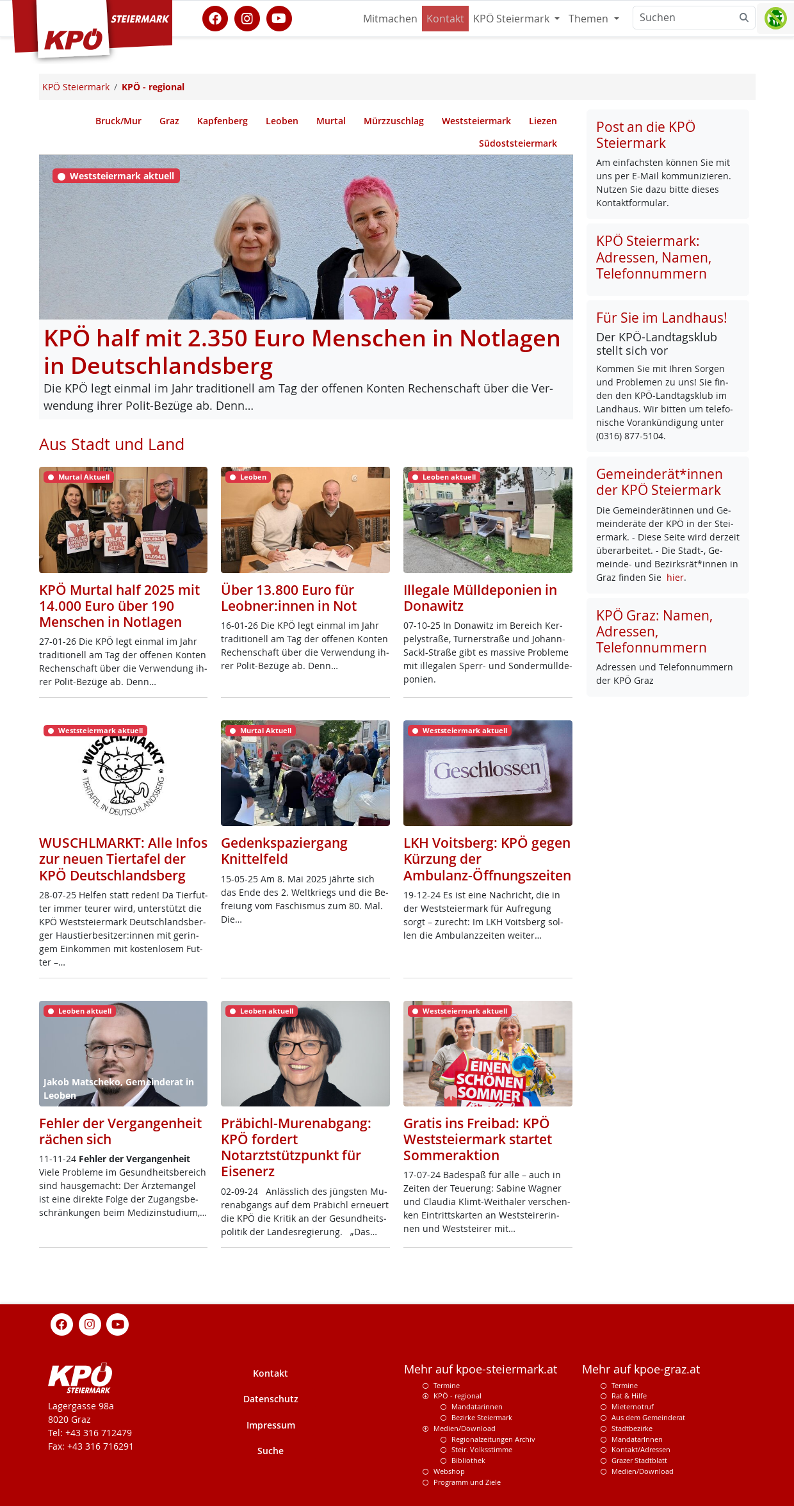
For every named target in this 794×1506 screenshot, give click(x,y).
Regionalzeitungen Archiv (493, 1439)
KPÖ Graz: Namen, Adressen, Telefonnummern (654, 631)
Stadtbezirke (632, 1428)
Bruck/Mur (118, 121)
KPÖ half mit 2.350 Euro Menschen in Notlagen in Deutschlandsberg (302, 351)
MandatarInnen (637, 1439)
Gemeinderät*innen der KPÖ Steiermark (659, 482)
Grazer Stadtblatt (639, 1460)
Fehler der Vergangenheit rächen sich (120, 1131)
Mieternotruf (633, 1406)
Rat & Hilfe (629, 1395)
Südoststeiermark (518, 143)
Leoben (282, 121)
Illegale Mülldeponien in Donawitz (480, 598)
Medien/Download (464, 1428)
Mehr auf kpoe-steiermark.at (480, 1369)
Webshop (449, 1471)
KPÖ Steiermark (512, 19)
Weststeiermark (476, 121)
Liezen (543, 121)
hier (675, 577)
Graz (169, 121)
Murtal (331, 121)
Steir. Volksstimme (481, 1449)
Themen (590, 19)
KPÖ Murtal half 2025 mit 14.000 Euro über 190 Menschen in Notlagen (119, 606)
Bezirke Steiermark (481, 1417)
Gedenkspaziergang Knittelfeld (284, 851)
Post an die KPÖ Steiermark (645, 135)
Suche (270, 1451)
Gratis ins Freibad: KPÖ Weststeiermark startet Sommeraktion (477, 1139)
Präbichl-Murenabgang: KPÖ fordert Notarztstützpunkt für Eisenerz (296, 1147)
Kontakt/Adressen (641, 1449)
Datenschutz (270, 1399)
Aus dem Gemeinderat (648, 1417)
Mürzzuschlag (394, 121)
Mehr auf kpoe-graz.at (641, 1369)
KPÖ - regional (457, 1395)
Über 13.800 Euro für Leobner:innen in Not (289, 598)
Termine (446, 1385)
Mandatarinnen (477, 1406)
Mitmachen (390, 19)
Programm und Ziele (467, 1482)
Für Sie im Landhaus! (661, 318)
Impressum (271, 1425)
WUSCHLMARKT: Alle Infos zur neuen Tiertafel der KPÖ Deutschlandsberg (123, 859)
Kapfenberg (222, 121)
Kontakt (445, 19)
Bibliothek (468, 1460)
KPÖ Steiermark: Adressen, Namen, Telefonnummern (653, 257)
